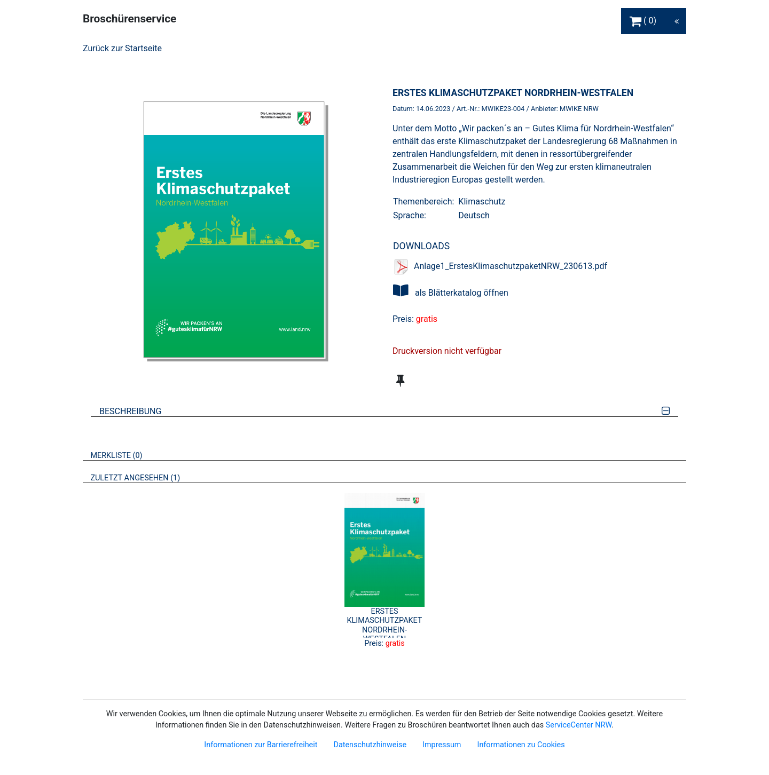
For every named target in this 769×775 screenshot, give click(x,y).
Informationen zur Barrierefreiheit (260, 744)
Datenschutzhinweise (369, 744)
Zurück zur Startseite (122, 48)
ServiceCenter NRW (579, 725)
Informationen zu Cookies (520, 744)
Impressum (441, 744)
